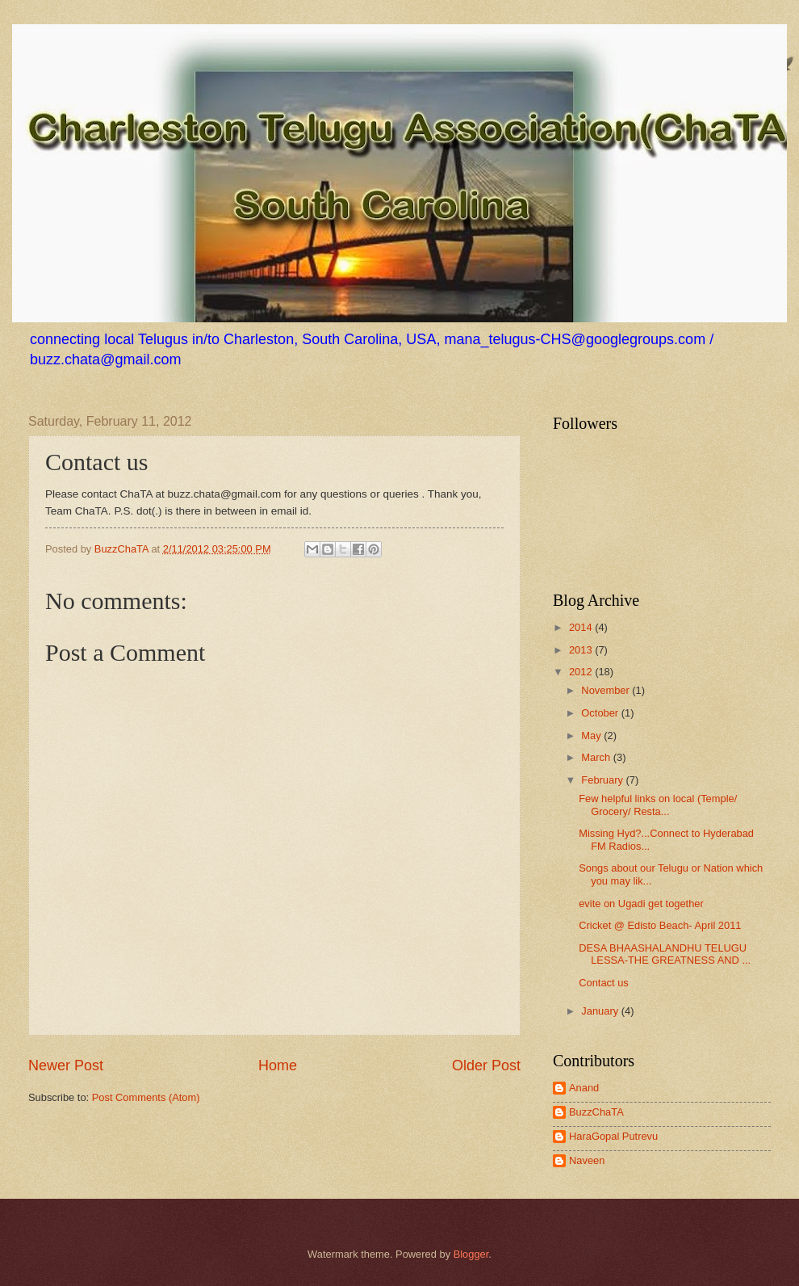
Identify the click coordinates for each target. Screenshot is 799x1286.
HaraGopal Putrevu (613, 1136)
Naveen (586, 1160)
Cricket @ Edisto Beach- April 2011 (660, 925)
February (603, 780)
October (601, 713)
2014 (582, 627)
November (606, 690)
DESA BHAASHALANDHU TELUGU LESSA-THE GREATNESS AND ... (665, 954)
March (597, 757)
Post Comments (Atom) (146, 1097)
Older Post (486, 1065)
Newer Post (65, 1065)
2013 (582, 650)
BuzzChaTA (123, 549)
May (592, 735)
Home (277, 1065)
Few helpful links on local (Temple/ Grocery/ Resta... (658, 804)
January (601, 1011)
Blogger (471, 1254)
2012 (582, 672)
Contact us (604, 983)
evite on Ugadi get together (641, 903)
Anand (584, 1088)
